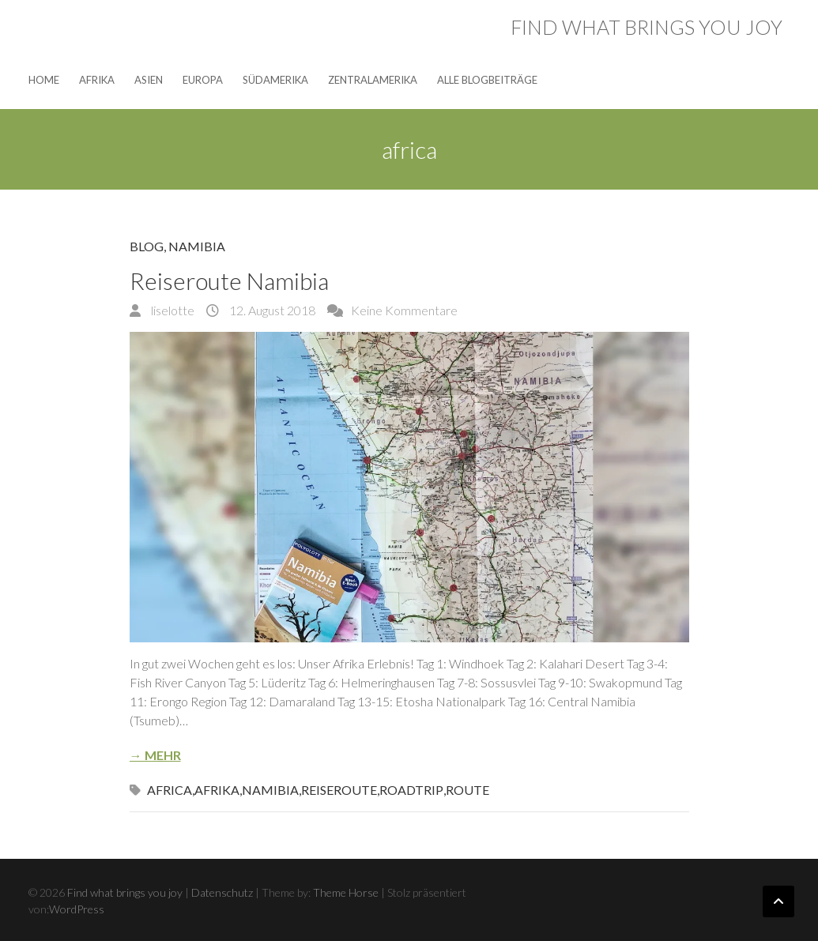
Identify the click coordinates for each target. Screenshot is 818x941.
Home (43, 79)
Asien (148, 79)
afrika (216, 789)
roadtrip (411, 789)
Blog (147, 246)
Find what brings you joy (646, 27)
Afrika (97, 79)
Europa (203, 79)
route (467, 789)
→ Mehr (155, 754)
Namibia (196, 246)
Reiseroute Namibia (229, 280)
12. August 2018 (271, 310)
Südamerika (275, 79)
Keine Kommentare (404, 310)
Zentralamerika (372, 79)
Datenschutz (222, 892)
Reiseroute (339, 789)
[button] (409, 487)
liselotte (171, 310)
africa (169, 789)
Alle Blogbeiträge (487, 79)
